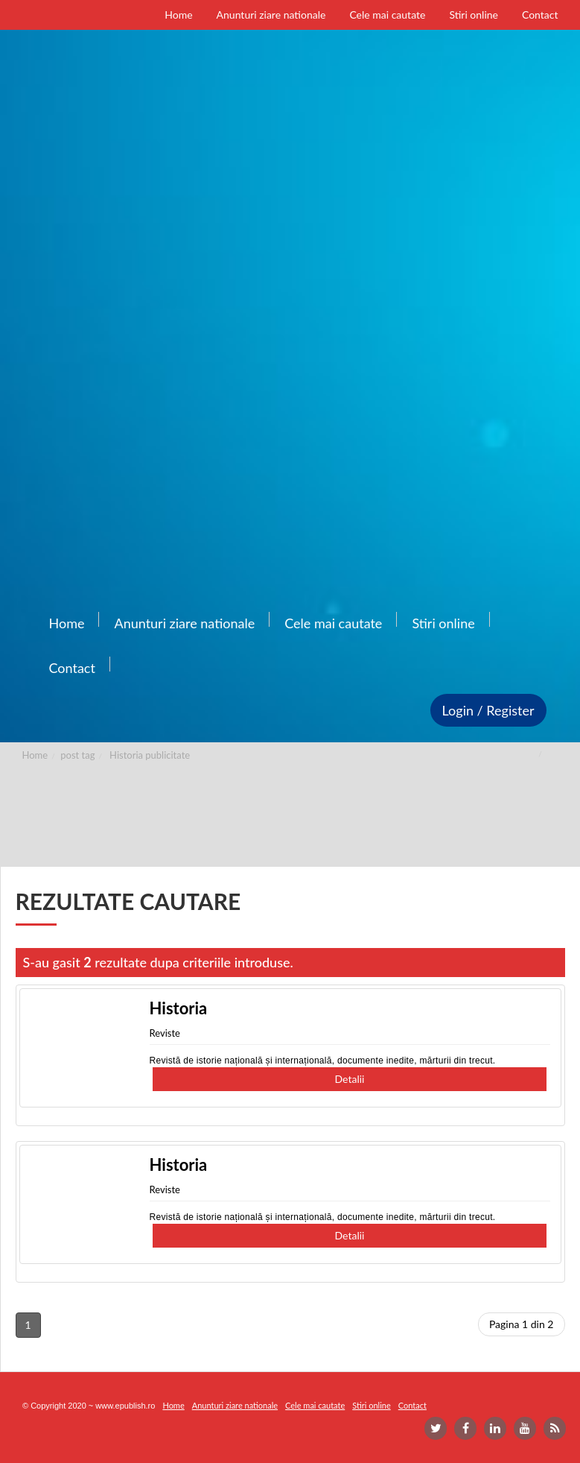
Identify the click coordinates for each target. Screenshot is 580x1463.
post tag (77, 755)
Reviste (165, 1033)
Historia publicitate (149, 755)
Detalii (350, 1078)
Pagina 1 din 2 (521, 1324)
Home (35, 755)
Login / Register (488, 710)
